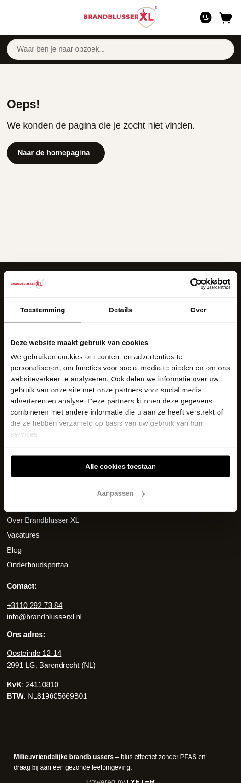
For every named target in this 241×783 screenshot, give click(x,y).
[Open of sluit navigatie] (13, 17)
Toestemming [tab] (42, 309)
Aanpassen (121, 493)
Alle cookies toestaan (120, 466)
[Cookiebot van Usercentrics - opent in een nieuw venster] (190, 284)
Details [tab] (120, 309)
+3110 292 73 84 (35, 605)
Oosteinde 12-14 (34, 653)
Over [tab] (198, 309)
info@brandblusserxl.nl (44, 617)
